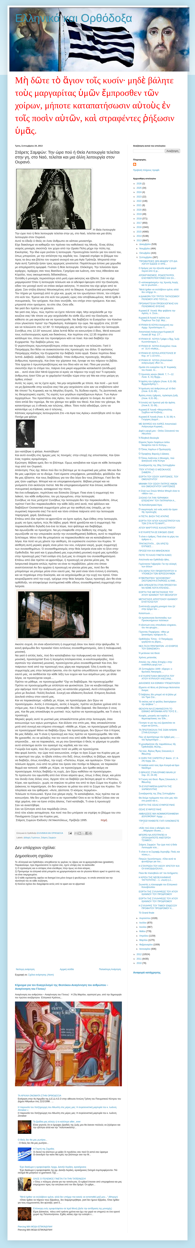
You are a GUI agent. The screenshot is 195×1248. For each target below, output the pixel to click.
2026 (139, 183)
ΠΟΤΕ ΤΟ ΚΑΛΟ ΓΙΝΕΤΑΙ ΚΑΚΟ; (155, 555)
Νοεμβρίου (145, 248)
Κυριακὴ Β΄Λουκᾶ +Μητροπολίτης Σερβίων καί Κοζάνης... (155, 411)
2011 (139, 959)
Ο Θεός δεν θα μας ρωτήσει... (32, 1140)
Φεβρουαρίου (146, 944)
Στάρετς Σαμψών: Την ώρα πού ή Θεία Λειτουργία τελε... (158, 846)
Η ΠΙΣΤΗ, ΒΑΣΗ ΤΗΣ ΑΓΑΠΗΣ (154, 516)
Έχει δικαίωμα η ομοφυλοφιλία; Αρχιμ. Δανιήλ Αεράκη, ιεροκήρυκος (53, 1167)
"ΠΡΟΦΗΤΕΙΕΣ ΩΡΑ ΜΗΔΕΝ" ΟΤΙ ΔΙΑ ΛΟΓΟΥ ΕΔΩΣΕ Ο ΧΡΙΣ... (158, 262)
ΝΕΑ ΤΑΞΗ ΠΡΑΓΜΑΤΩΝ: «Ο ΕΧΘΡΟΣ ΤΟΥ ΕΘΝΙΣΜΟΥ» (158, 647)
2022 (139, 201)
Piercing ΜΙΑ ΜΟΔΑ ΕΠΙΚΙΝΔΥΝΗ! (35, 1226)
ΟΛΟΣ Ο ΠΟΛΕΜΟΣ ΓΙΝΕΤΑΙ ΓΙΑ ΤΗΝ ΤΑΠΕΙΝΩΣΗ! (59, 1178)
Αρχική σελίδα (67, 969)
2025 (139, 188)
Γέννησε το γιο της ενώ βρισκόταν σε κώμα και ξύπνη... (157, 724)
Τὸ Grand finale (146, 912)
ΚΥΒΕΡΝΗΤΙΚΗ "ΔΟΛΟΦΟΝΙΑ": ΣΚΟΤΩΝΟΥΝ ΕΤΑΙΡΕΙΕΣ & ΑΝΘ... (158, 579)
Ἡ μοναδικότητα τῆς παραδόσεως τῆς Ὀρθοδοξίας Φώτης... (157, 745)
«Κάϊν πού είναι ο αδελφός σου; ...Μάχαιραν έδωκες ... (154, 829)
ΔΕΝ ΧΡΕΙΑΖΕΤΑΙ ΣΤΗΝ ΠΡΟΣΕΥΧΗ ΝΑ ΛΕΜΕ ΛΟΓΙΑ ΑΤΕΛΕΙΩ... (157, 586)
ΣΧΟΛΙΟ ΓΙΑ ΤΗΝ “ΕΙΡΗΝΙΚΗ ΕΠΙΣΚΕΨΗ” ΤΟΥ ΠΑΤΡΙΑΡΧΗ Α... (157, 499)
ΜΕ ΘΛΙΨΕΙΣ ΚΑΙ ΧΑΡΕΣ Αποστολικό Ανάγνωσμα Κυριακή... (157, 425)
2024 (139, 192)
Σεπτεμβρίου (146, 257)
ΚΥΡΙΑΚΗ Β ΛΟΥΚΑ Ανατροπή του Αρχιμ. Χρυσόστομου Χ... (156, 326)
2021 (139, 205)
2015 (139, 231)
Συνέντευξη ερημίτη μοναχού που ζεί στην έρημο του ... (157, 607)
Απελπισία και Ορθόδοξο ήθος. (154, 559)
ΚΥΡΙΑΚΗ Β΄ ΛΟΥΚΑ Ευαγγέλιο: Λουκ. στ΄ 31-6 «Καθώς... (158, 347)
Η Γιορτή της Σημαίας (43, 1148)
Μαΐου (142, 931)
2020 (139, 209)
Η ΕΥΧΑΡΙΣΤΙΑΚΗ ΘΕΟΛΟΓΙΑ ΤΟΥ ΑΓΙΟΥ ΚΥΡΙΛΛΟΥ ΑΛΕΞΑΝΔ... (156, 677)
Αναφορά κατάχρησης (147, 972)
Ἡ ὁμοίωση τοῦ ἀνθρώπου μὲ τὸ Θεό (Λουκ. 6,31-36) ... (157, 389)
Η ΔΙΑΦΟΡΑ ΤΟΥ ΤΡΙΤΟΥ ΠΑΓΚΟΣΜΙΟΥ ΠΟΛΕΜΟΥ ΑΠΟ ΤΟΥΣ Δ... (159, 297)
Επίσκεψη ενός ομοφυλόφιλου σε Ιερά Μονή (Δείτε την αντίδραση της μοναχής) (72, 1208)
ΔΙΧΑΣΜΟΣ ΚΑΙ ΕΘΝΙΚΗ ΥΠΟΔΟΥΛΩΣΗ (159, 683)
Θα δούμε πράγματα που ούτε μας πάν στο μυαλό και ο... (158, 799)
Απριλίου (144, 936)
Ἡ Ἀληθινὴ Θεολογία (149, 438)
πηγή (104, 820)
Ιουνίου (143, 927)
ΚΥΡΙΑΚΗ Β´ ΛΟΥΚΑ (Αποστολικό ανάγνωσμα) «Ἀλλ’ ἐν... (155, 361)
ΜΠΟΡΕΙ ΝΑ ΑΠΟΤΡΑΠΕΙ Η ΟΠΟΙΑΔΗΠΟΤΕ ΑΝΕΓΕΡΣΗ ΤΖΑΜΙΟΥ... (155, 838)
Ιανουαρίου (145, 949)
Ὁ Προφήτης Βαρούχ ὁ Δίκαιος (154, 454)
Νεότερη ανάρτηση (25, 969)
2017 (139, 223)
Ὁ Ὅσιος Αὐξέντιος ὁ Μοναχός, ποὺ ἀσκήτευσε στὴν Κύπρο (156, 459)
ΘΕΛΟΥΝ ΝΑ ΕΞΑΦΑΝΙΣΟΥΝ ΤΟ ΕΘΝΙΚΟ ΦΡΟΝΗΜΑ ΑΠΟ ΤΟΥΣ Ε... (158, 710)
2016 (139, 227)
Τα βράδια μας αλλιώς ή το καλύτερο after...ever (57, 1121)
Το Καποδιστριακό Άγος (150, 505)
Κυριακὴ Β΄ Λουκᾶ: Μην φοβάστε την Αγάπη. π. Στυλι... (157, 312)
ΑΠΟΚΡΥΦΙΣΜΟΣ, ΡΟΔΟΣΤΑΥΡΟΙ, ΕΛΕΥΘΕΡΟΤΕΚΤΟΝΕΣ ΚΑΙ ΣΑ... (157, 276)
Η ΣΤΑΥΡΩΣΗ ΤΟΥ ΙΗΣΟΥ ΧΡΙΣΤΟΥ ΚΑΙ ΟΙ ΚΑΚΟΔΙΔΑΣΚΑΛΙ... (159, 867)
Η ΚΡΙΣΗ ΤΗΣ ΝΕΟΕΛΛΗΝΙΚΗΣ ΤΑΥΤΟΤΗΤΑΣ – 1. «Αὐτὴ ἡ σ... (156, 878)
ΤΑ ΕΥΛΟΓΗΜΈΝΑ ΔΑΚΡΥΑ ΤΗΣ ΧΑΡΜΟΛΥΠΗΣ (155, 787)
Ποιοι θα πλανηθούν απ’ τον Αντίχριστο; (158, 873)
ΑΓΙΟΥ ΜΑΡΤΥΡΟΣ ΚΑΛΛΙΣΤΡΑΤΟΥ (157, 527)
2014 (139, 236)
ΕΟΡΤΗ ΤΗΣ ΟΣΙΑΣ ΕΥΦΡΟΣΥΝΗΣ (157, 805)
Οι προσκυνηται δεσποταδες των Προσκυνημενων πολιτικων (155, 619)
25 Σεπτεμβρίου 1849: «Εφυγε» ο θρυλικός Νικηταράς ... (155, 670)
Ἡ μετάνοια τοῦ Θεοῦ (149, 653)
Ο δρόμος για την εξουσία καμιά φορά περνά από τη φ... (157, 269)
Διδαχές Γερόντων (32, 837)
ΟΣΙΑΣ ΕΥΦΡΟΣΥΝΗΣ (150, 809)
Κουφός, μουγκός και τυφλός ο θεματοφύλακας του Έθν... (154, 717)
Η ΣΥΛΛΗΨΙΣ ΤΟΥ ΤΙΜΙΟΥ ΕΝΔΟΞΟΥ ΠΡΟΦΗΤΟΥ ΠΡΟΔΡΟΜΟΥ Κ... (158, 907)
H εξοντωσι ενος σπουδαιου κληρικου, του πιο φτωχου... (158, 626)
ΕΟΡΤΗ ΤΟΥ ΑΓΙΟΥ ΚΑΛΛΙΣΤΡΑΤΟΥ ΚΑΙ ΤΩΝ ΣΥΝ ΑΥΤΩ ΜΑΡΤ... (159, 522)
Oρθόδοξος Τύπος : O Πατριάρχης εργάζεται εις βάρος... (156, 640)
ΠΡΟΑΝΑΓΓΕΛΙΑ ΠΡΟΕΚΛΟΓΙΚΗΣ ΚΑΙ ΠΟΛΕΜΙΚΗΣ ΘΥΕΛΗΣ (158, 305)
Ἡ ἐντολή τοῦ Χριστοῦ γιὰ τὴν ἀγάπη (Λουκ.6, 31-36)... (157, 404)
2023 (139, 196)
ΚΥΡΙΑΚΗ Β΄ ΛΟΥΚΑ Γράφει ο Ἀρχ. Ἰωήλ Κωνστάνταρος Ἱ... (159, 340)
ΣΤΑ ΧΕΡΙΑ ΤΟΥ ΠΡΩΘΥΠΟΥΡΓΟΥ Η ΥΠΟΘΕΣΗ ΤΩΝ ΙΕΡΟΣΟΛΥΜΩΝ (157, 572)
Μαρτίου (143, 940)
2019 (139, 214)
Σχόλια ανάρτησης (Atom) (41, 974)
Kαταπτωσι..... (146, 613)
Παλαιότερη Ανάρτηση (110, 969)
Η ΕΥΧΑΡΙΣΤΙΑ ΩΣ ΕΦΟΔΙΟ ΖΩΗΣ (156, 532)
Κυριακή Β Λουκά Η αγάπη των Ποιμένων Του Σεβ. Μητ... (154, 319)
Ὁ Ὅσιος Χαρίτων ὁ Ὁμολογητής (155, 449)
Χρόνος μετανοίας (148, 657)
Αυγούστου (145, 918)
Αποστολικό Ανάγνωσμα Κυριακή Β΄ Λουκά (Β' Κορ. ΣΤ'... (157, 333)
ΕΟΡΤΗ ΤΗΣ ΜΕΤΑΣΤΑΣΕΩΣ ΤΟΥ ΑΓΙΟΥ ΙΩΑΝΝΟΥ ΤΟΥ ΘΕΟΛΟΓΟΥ (158, 593)
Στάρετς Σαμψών (48, 837)
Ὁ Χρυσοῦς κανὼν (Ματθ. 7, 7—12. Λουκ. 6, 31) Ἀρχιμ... (156, 375)
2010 (139, 963)
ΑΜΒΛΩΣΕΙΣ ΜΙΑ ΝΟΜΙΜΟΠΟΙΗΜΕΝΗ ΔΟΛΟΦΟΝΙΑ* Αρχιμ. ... (159, 815)
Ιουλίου (143, 922)
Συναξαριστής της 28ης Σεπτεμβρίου (157, 465)
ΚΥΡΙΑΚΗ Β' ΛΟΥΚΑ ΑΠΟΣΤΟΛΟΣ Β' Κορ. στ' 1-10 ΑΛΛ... (157, 354)
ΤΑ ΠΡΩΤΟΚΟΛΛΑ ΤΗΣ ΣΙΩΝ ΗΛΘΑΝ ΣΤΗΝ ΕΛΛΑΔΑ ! (158, 731)
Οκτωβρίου (145, 253)
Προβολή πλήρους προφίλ (146, 170)
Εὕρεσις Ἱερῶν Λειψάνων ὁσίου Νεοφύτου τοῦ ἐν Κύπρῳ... (154, 443)
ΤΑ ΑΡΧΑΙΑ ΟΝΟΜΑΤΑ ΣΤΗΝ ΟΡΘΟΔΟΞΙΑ (39, 1095)
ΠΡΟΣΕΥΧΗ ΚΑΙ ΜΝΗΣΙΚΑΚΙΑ (154, 551)
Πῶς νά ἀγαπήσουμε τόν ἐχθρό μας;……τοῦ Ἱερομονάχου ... (159, 738)
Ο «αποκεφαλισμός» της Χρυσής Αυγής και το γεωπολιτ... (158, 283)
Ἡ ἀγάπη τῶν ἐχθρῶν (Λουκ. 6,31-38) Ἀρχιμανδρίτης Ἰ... (157, 382)
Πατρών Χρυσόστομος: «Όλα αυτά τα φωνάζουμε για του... (157, 860)
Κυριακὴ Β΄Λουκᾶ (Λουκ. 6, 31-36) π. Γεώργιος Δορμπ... (157, 418)
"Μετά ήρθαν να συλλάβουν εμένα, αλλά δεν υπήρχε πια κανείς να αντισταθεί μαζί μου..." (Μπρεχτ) (69, 1197)
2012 (139, 954)
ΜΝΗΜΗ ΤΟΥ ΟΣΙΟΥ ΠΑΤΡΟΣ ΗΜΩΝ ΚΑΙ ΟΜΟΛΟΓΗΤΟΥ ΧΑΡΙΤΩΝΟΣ (158, 485)
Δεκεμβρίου (145, 244)
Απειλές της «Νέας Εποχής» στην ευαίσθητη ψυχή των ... (155, 663)
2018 (139, 218)
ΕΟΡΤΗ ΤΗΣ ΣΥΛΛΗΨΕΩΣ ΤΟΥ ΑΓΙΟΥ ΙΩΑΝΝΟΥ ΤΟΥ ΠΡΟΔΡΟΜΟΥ (158, 893)
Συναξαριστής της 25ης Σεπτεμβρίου (157, 793)
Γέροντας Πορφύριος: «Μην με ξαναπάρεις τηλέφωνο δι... (154, 633)
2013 (139, 240)
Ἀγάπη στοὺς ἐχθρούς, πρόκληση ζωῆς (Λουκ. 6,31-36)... (158, 396)
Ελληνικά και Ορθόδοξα (73, 18)
